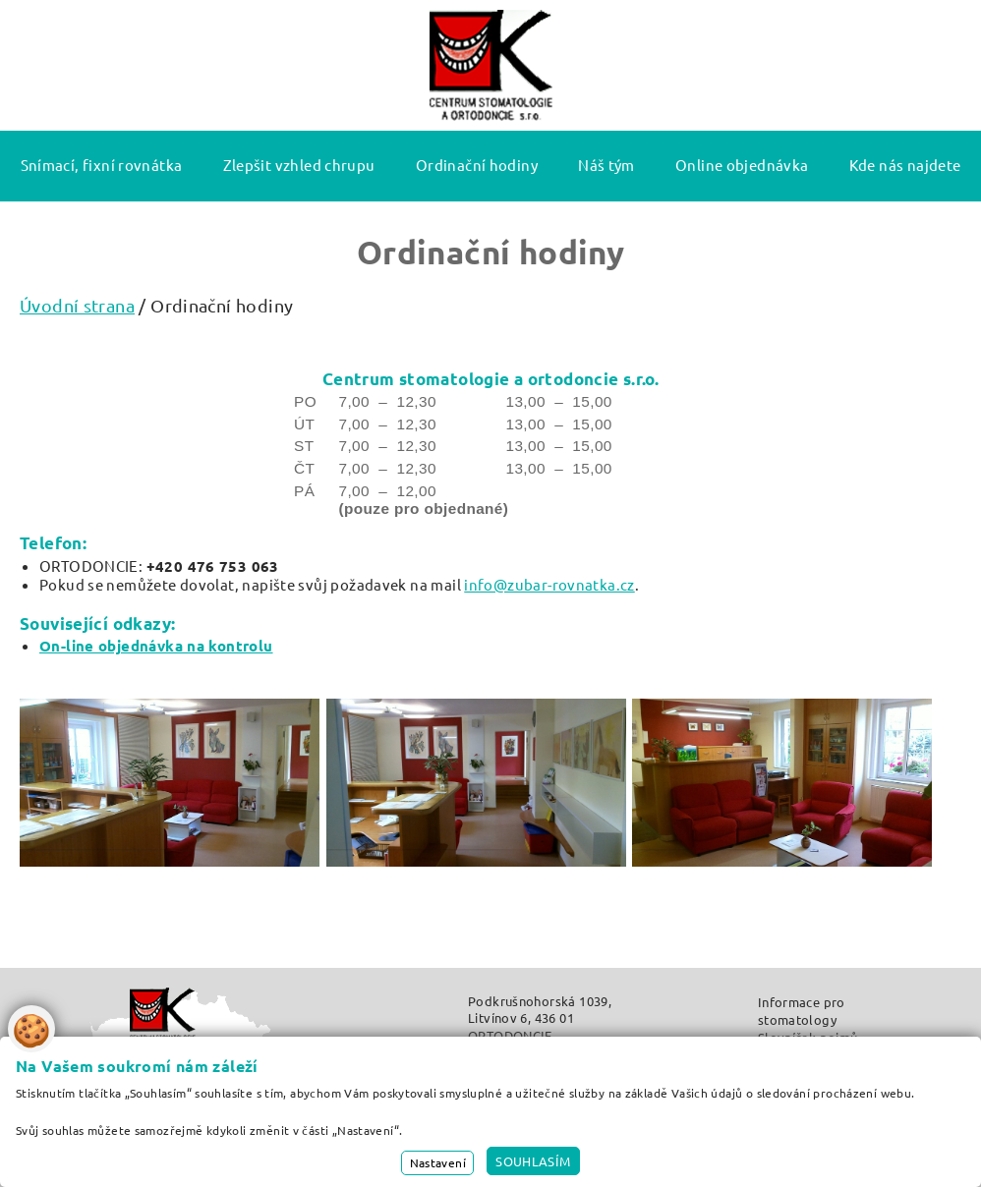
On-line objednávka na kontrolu (156, 645)
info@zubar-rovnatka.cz (549, 584)
